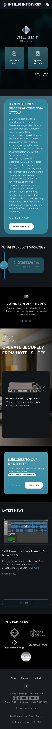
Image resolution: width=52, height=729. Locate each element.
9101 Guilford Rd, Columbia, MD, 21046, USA (27, 702)
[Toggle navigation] (48, 4)
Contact (37, 678)
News (14, 678)
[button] (22, 321)
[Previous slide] (37, 73)
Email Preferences (18, 716)
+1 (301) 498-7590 (27, 708)
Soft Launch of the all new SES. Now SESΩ (24, 553)
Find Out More (21, 226)
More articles (26, 603)
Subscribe (34, 485)
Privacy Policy (35, 716)
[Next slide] (45, 73)
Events (24, 678)
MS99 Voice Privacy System (21, 398)
